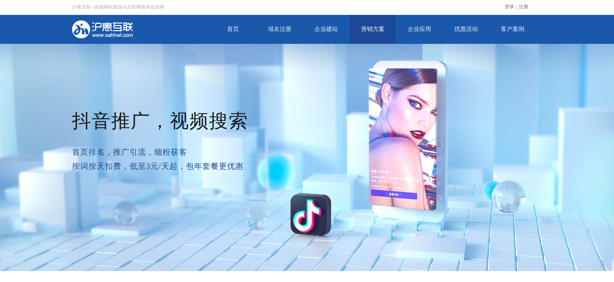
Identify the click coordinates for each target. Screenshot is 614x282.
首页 (233, 29)
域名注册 (279, 29)
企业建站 (326, 29)
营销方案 (373, 29)
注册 (523, 6)
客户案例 (512, 29)
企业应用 (419, 29)
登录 (509, 6)
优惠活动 (466, 29)
